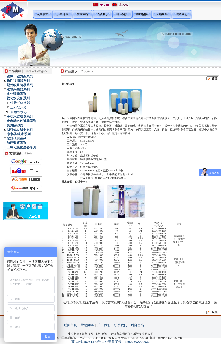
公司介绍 (62, 14)
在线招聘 (142, 14)
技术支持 (82, 14)
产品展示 (102, 14)
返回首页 (70, 325)
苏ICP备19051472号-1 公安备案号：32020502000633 (110, 342)
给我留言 (122, 14)
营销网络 (162, 14)
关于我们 (103, 325)
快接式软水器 (20, 103)
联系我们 (181, 14)
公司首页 (43, 14)
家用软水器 (18, 112)
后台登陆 (137, 325)
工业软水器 (18, 107)
